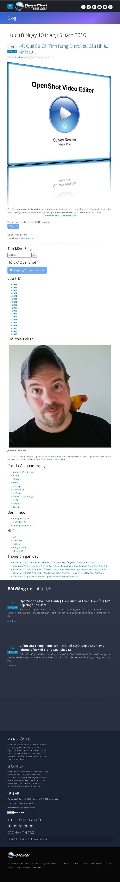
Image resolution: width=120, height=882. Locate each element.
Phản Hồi (17, 540)
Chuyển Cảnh (19, 547)
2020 (14, 299)
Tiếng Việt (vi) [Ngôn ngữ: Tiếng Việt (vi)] (38, 867)
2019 (14, 302)
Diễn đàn (23, 807)
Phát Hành (18, 522)
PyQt (15, 500)
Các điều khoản (24, 867)
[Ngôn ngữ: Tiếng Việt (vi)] (110, 7)
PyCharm (17, 493)
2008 (14, 334)
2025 (14, 284)
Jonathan (19, 57)
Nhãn (12, 530)
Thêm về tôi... (59, 459)
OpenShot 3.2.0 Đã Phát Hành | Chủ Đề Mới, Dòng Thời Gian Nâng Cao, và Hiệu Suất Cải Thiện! (58, 573)
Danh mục (16, 512)
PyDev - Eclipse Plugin (23, 496)
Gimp (15, 482)
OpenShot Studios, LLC (71, 864)
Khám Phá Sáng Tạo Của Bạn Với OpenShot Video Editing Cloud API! (45, 576)
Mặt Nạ (16, 544)
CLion (16, 475)
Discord (31, 807)
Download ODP (68, 215)
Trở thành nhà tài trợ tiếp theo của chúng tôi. (28, 839)
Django (16, 479)
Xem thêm (11, 621)
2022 (14, 293)
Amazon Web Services (23, 472)
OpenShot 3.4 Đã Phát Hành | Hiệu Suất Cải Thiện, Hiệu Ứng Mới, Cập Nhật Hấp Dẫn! (53, 562)
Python (16, 503)
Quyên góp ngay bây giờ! (27, 270)
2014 (14, 316)
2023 (14, 290)
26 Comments (26, 238)
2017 (14, 307)
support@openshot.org (22, 803)
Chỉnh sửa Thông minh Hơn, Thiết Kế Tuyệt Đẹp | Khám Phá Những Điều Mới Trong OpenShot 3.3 (60, 566)
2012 (14, 322)
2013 (14, 319)
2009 (14, 331)
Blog (11, 18)
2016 (14, 310)
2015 (14, 313)
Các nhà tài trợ (20, 832)
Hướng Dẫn (18, 525)
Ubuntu (16, 507)
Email (15, 807)
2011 (14, 325)
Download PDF (51, 215)
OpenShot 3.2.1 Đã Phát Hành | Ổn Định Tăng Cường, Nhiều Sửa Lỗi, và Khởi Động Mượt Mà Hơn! (59, 569)
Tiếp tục (13, 226)
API (15, 537)
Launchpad (18, 489)
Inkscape (17, 486)
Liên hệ (13, 793)
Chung (16, 518)
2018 (14, 304)
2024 (14, 287)
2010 (14, 328)
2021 (14, 296)
